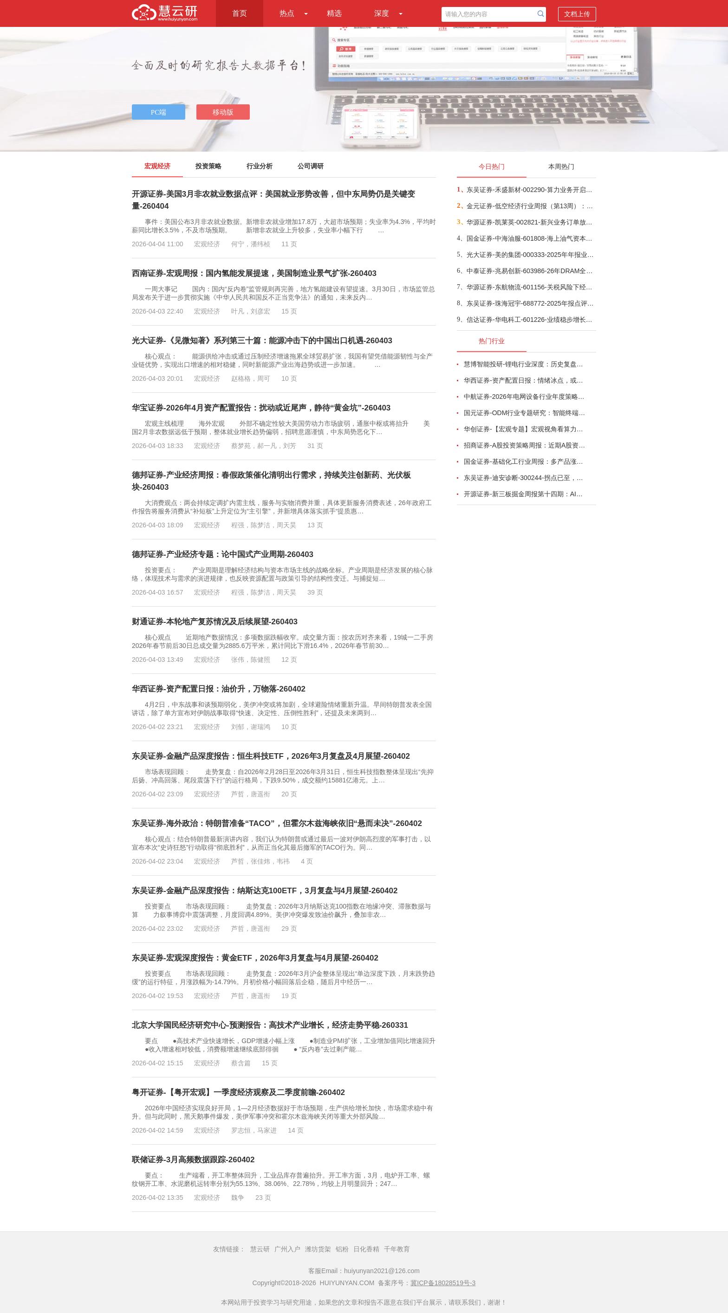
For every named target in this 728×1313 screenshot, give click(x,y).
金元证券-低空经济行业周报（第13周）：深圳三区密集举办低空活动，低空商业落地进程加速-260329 (531, 206)
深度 (381, 13)
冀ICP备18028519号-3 (442, 1283)
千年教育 (397, 1249)
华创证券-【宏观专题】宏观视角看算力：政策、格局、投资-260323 (524, 429)
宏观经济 (157, 166)
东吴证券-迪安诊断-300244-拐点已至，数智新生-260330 (524, 477)
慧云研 (260, 1249)
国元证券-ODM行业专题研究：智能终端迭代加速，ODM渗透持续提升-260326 (524, 412)
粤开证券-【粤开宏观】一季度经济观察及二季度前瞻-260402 (238, 1092)
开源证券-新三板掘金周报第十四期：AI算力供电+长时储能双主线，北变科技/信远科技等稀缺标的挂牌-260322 (524, 494)
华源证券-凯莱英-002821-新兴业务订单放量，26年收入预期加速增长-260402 (531, 222)
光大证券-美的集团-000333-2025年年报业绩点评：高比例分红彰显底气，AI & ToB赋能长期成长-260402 (531, 254)
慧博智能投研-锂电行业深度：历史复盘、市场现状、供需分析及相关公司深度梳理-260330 (524, 364)
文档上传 (577, 14)
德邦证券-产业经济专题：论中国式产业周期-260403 (222, 554)
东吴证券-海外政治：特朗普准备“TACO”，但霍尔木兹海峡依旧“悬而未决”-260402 (277, 823)
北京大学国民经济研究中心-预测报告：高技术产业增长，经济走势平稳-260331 (270, 1025)
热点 (287, 13)
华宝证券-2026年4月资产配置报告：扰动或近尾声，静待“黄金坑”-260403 (261, 408)
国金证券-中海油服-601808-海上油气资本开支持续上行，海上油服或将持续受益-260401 (531, 238)
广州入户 (287, 1249)
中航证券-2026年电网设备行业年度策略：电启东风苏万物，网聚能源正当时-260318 (524, 396)
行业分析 (260, 166)
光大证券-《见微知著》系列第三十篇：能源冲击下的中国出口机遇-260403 (262, 340)
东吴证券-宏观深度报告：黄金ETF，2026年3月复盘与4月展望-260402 (255, 958)
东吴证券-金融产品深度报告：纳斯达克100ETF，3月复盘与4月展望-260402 (264, 890)
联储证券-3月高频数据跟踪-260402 (193, 1159)
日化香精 (366, 1249)
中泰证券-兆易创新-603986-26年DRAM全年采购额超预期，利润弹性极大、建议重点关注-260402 (531, 271)
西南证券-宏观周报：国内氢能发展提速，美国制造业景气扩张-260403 (254, 273)
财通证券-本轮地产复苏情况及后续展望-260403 (215, 621)
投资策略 (208, 166)
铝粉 (342, 1249)
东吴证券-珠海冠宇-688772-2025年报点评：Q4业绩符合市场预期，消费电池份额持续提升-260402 (531, 303)
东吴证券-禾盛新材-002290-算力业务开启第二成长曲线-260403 (531, 189)
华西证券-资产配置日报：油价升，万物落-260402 (219, 689)
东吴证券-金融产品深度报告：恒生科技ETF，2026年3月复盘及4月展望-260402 (271, 756)
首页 (239, 13)
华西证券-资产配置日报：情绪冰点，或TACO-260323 (524, 380)
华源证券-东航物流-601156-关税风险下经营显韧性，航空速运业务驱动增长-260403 (531, 287)
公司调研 (311, 166)
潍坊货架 (318, 1249)
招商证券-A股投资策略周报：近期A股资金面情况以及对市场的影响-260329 (524, 445)
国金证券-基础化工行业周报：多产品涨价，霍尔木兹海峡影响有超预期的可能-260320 (524, 461)
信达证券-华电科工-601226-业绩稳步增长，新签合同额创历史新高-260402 (531, 319)
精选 (334, 13)
